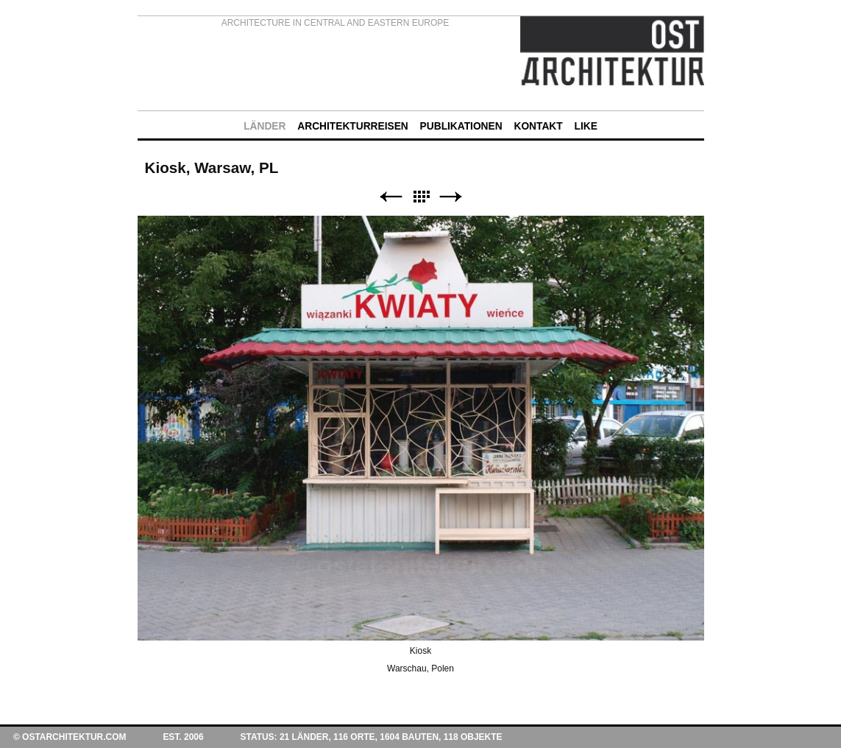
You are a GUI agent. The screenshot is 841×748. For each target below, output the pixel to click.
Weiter (451, 197)
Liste (420, 197)
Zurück (390, 197)
